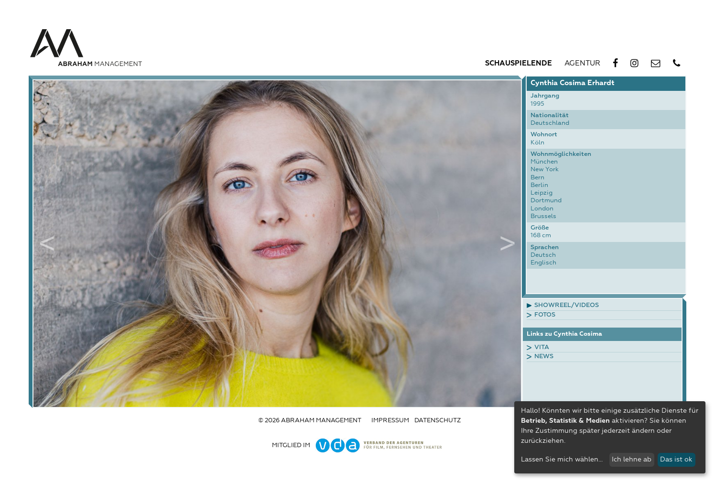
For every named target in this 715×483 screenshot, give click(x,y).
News (543, 356)
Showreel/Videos (566, 305)
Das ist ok (676, 459)
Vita (541, 347)
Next (507, 243)
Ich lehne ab (631, 459)
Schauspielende (518, 63)
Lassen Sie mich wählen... (562, 459)
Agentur (582, 63)
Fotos (544, 315)
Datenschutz (437, 420)
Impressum (390, 420)
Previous (47, 243)
